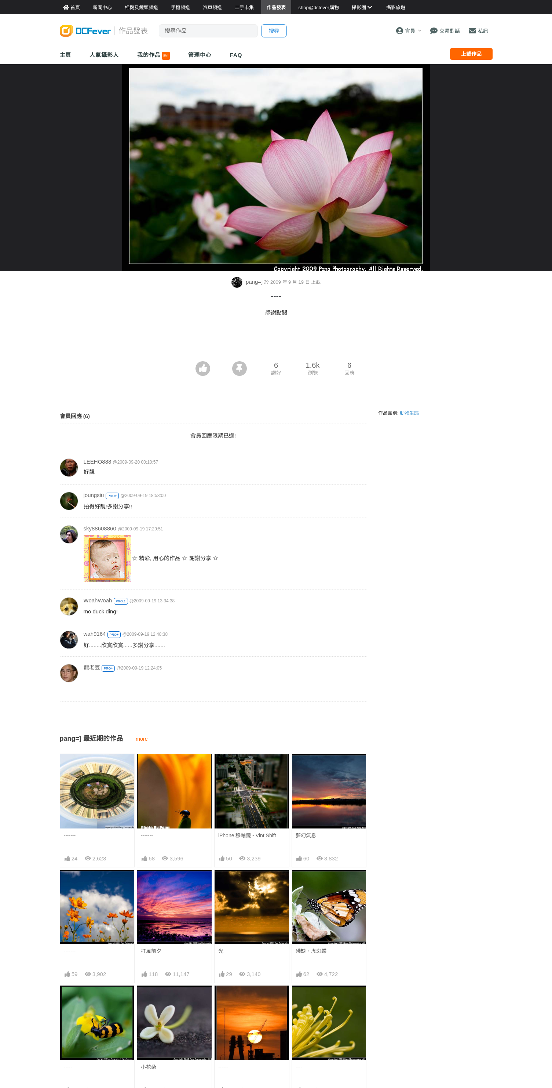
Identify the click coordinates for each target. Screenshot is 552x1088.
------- (70, 835)
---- (299, 1067)
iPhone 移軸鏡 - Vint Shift (247, 835)
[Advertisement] (276, 341)
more (142, 739)
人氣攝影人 (104, 55)
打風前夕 (151, 951)
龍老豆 (92, 667)
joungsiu (94, 495)
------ (223, 1067)
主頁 (66, 55)
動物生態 (409, 413)
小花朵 (148, 1067)
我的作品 (153, 56)
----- (68, 1067)
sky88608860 (100, 528)
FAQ (236, 55)
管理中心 (200, 55)
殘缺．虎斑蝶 (311, 951)
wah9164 (95, 634)
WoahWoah (98, 600)
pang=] (247, 282)
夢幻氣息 (306, 835)
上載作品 (471, 54)
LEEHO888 (98, 461)
